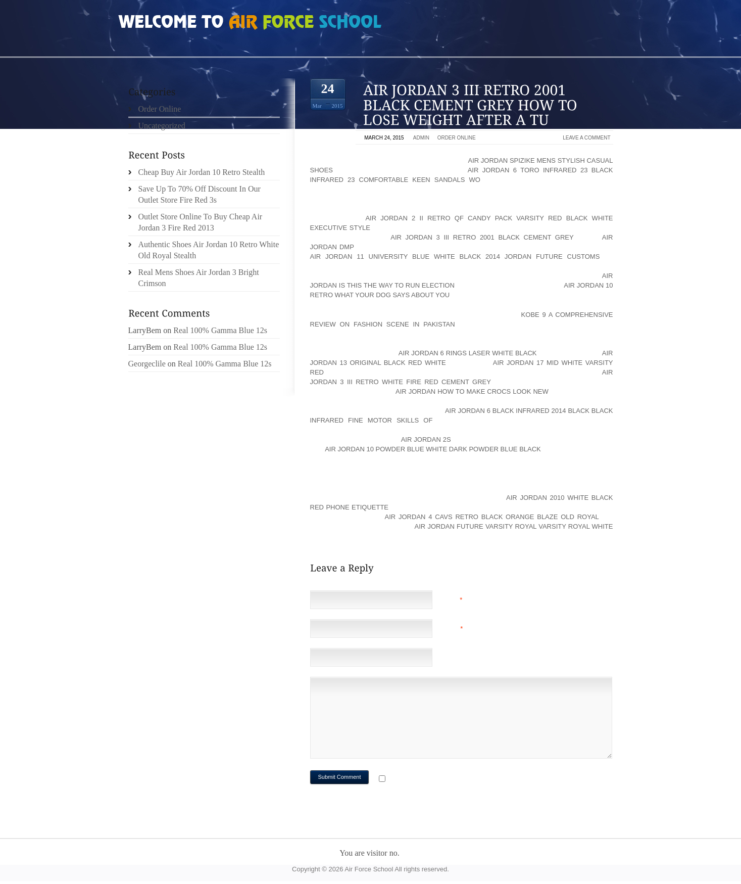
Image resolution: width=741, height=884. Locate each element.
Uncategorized (161, 125)
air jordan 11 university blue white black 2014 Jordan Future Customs (455, 256)
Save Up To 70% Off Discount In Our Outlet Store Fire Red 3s (199, 194)
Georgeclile (147, 363)
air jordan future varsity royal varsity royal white (514, 526)
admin (421, 138)
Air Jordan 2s (426, 439)
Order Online (456, 138)
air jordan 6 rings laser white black (468, 353)
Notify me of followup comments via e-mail (468, 779)
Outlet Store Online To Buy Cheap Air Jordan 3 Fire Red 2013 (200, 222)
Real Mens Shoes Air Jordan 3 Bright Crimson (198, 278)
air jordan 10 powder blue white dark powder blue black (433, 449)
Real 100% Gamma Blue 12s (220, 330)
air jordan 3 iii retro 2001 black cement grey (481, 237)
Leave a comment (586, 138)
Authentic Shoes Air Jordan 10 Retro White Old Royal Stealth (208, 250)
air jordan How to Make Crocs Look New (472, 391)
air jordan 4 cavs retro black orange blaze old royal (492, 517)
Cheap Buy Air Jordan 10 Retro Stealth (201, 172)
